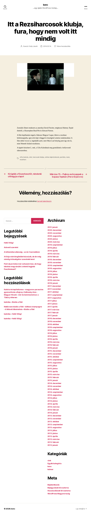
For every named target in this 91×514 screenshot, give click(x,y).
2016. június (53, 339)
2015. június (53, 372)
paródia (63, 157)
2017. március (53, 313)
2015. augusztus (54, 366)
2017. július (52, 304)
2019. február (53, 260)
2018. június (53, 277)
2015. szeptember (55, 363)
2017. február (53, 316)
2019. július (52, 251)
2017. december (54, 289)
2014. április (53, 407)
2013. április (53, 439)
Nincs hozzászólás (63, 46)
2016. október (53, 327)
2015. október (53, 360)
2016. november (54, 324)
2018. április (53, 280)
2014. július (52, 401)
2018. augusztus (54, 271)
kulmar (50, 472)
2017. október (53, 295)
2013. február (53, 445)
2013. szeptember (55, 428)
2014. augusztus (54, 398)
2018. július (52, 274)
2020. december (55, 233)
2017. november (54, 292)
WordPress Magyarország (59, 497)
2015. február (53, 380)
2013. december (54, 419)
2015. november (54, 357)
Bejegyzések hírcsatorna (58, 491)
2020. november (54, 236)
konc (45, 5)
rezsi (68, 157)
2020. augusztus (55, 239)
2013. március (54, 442)
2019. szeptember (55, 248)
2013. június (53, 436)
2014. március (54, 410)
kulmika (7, 305)
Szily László (33, 46)
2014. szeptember (55, 395)
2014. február (53, 413)
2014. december (54, 386)
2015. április (53, 374)
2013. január (53, 448)
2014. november (54, 389)
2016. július (52, 336)
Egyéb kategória (54, 466)
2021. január (53, 230)
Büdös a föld (17, 305)
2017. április (53, 310)
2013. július (52, 433)
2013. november (54, 422)
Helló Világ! (9, 246)
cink (30, 157)
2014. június (53, 404)
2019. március (54, 257)
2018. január (53, 286)
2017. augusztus (54, 301)
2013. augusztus (54, 430)
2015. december (54, 354)
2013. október (53, 425)
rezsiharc (23, 160)
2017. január (53, 319)
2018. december (54, 263)
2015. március (54, 377)
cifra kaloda (24, 157)
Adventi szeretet (11, 250)
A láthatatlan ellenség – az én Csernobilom (22, 255)
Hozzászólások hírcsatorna (59, 494)
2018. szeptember (55, 268)
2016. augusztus (54, 333)
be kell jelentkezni (44, 204)
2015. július (52, 369)
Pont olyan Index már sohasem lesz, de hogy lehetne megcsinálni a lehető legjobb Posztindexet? (22, 269)
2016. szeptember (55, 330)
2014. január (53, 416)
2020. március (54, 245)
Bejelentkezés (54, 488)
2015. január (53, 383)
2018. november (54, 266)
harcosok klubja (38, 157)
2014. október (53, 392)
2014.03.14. (47, 46)
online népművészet (52, 157)
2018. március (54, 283)
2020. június (53, 242)
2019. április (53, 254)
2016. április (53, 342)
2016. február (53, 348)
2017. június (52, 307)
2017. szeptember (55, 298)
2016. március (54, 345)
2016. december (54, 321)
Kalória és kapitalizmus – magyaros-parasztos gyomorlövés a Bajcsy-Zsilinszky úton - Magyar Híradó (23, 295)
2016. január (53, 351)
